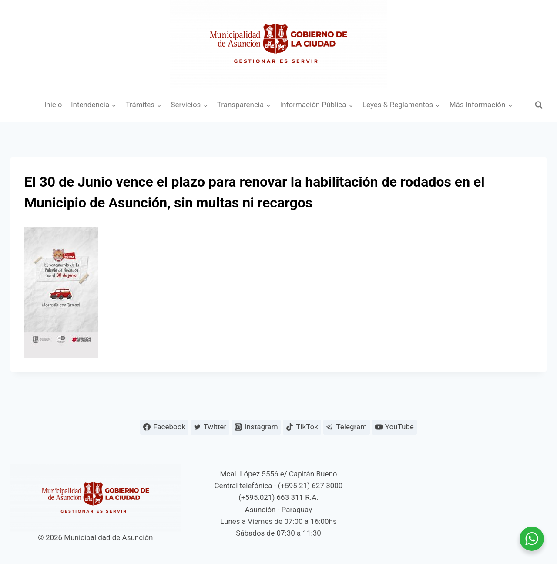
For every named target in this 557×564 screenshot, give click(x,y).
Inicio (53, 104)
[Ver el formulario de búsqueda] (539, 105)
